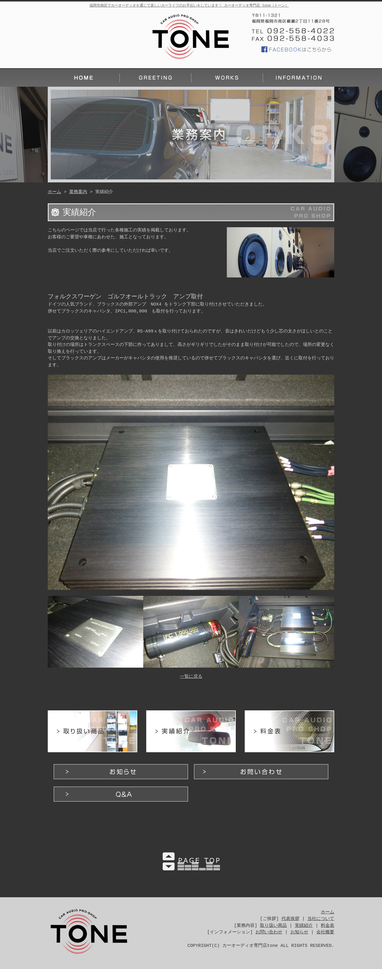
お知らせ (121, 771)
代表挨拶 (290, 919)
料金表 (289, 731)
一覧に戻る (191, 677)
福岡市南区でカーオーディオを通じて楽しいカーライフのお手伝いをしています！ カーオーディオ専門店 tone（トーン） (189, 5)
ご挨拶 (155, 78)
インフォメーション (298, 78)
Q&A (121, 794)
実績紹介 (191, 731)
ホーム (83, 78)
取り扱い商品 (92, 731)
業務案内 (227, 78)
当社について (320, 919)
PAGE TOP (191, 859)
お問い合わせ (261, 771)
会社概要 (325, 933)
